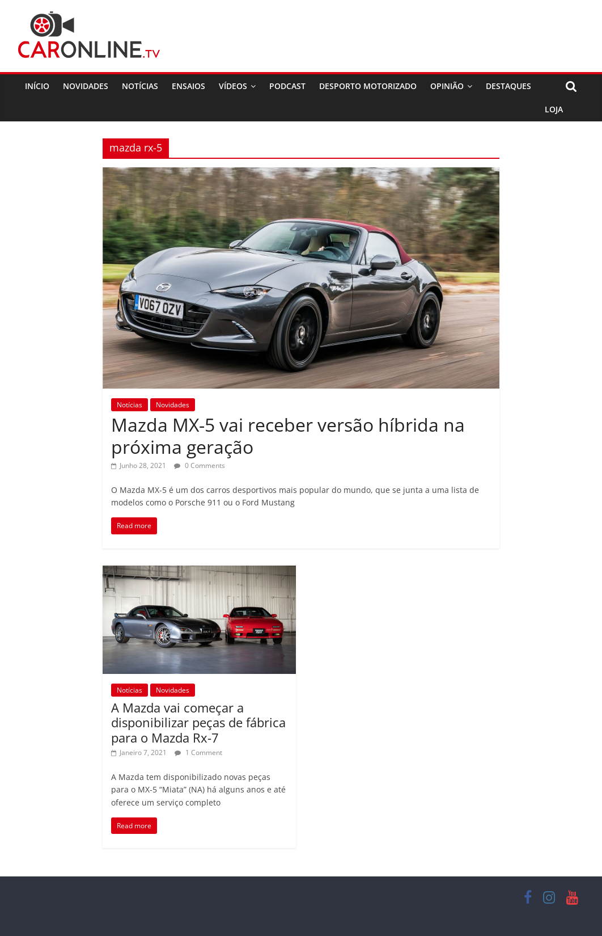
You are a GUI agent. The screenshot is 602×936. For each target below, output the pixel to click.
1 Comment (198, 752)
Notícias (140, 86)
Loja (554, 109)
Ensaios (188, 86)
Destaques (508, 86)
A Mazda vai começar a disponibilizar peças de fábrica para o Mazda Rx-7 (198, 722)
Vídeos (233, 86)
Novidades (85, 86)
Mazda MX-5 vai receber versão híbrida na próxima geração (288, 435)
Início (37, 86)
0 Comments (199, 465)
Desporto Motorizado (368, 86)
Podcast (287, 86)
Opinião (447, 86)
